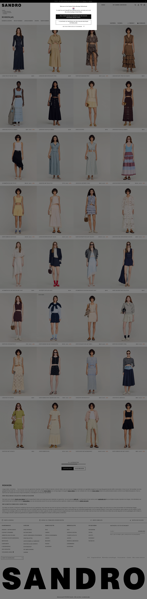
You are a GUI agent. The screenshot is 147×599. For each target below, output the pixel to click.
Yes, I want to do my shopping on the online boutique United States (73, 16)
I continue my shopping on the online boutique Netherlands (73, 22)
